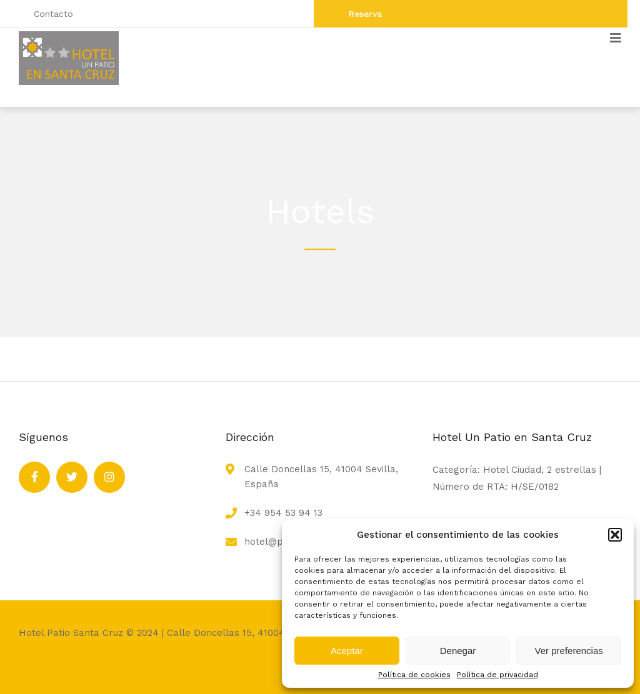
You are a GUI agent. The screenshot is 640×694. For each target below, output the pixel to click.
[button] (615, 534)
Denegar (458, 650)
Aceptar (347, 650)
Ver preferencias (569, 650)
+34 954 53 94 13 (283, 512)
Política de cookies (414, 674)
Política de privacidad (497, 674)
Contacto (53, 14)
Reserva (365, 14)
